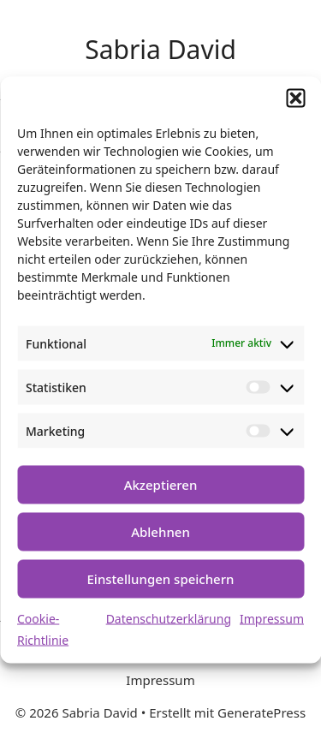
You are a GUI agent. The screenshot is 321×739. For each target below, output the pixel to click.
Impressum (272, 618)
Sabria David (160, 49)
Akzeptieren (161, 484)
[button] (295, 97)
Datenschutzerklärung (168, 618)
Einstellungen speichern (161, 578)
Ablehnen (160, 531)
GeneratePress (261, 712)
